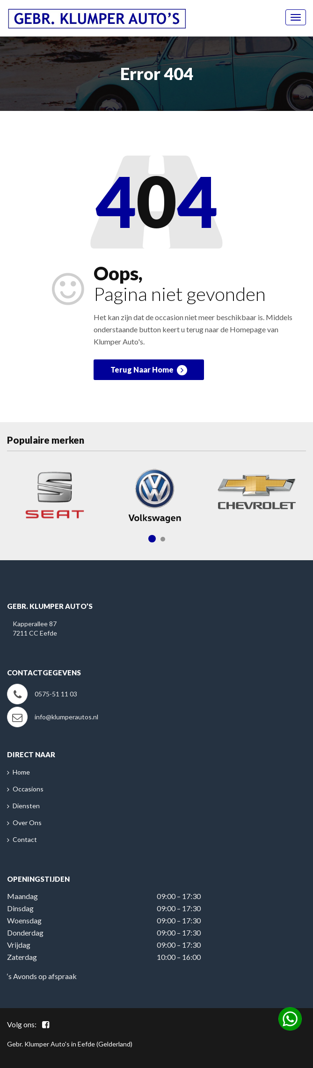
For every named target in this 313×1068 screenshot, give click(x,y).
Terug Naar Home (148, 370)
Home (21, 772)
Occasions (28, 789)
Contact (25, 839)
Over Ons (27, 823)
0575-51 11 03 (56, 694)
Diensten (26, 806)
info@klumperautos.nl (66, 717)
